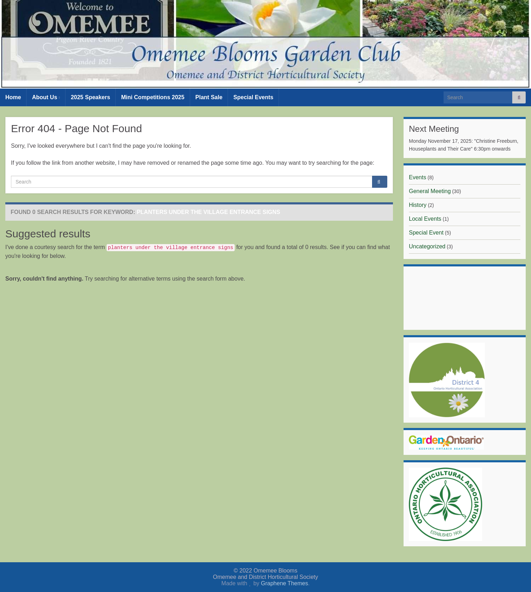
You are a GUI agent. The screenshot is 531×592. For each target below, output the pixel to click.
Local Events (425, 219)
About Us (45, 97)
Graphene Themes (284, 583)
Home (13, 97)
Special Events (253, 97)
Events (417, 177)
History (418, 205)
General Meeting (430, 191)
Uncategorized (427, 246)
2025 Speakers (90, 97)
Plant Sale (208, 97)
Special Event (426, 233)
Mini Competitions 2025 (152, 97)
